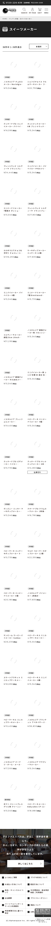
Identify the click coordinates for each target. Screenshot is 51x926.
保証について (35, 905)
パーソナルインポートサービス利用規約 (14, 905)
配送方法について (37, 884)
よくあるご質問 (11, 877)
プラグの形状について (39, 877)
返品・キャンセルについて (14, 891)
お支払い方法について (13, 884)
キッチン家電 (13, 19)
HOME (5, 19)
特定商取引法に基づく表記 (14, 912)
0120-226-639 (14, 2)
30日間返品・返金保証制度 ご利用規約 (39, 891)
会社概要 (8, 898)
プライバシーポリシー (39, 898)
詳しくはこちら (25, 863)
